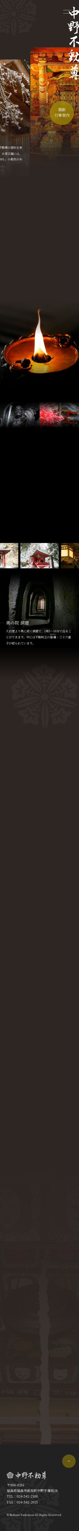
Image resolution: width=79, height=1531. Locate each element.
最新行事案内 (62, 112)
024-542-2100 (27, 1496)
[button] (64, 555)
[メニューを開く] (67, 11)
